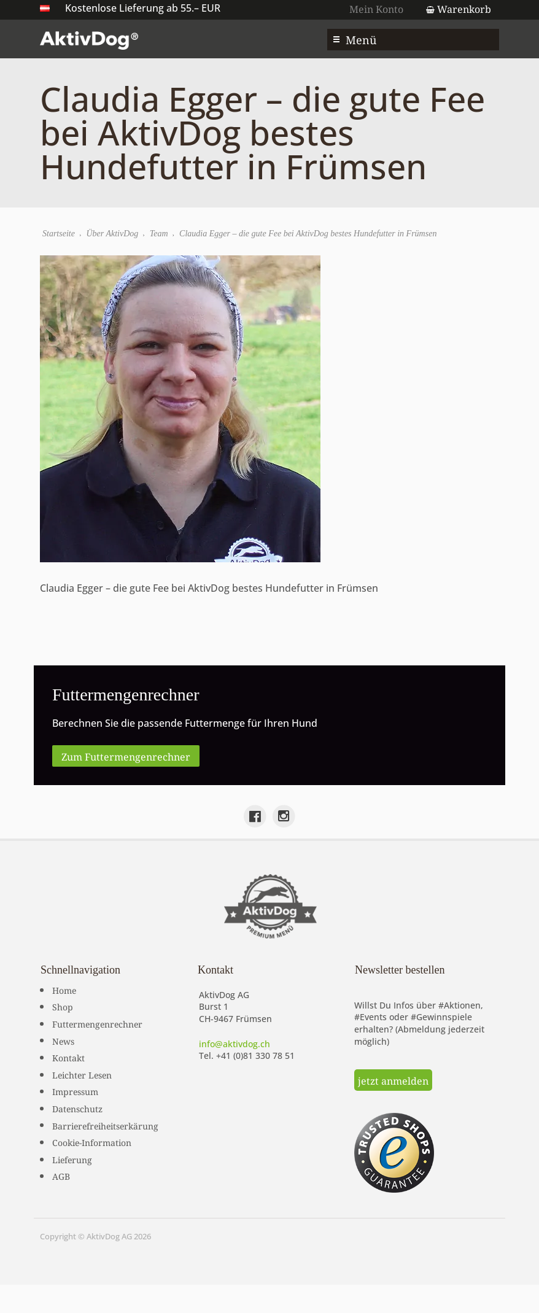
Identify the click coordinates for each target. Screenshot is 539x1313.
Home (64, 989)
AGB (61, 1175)
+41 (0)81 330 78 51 (255, 1055)
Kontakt (68, 1057)
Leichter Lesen (82, 1074)
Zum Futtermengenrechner (125, 755)
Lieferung (72, 1159)
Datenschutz (77, 1108)
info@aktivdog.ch (234, 1044)
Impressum (75, 1091)
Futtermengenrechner (97, 1023)
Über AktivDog (112, 233)
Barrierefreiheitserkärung (105, 1125)
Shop (62, 1006)
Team (159, 233)
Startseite (58, 233)
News (63, 1040)
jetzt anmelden (393, 1080)
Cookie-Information (91, 1142)
